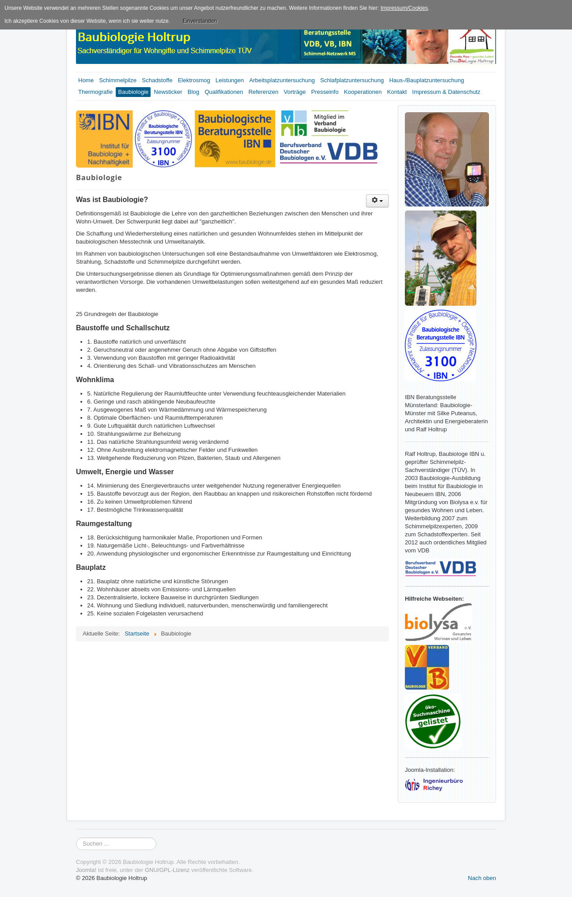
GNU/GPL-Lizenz (167, 870)
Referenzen (263, 91)
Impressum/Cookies (404, 8)
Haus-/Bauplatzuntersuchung (426, 80)
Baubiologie (133, 91)
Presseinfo (324, 91)
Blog (193, 91)
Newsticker (168, 91)
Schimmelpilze (118, 80)
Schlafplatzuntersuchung (352, 80)
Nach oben (482, 878)
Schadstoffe (157, 80)
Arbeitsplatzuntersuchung (282, 80)
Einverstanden (200, 21)
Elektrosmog (194, 80)
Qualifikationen (224, 91)
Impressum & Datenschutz (446, 91)
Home (86, 80)
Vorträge (295, 91)
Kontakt (397, 91)
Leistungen (229, 80)
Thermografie (95, 91)
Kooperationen (363, 91)
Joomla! (86, 870)
